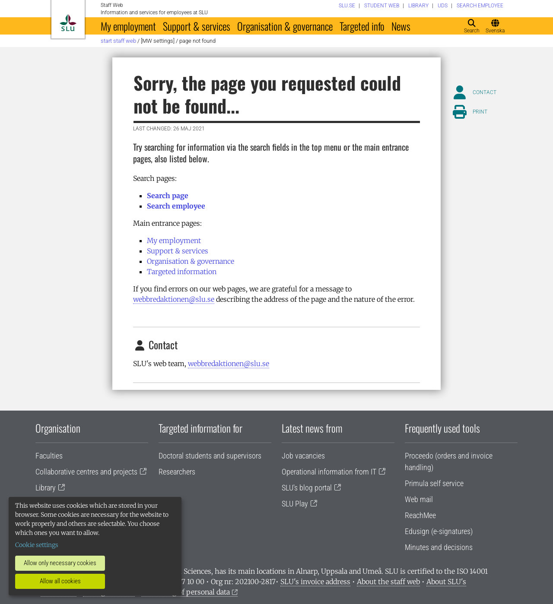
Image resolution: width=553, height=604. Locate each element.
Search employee (176, 206)
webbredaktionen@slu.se (173, 299)
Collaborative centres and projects (86, 471)
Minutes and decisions (439, 547)
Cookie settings (36, 545)
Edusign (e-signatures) (439, 531)
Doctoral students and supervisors (210, 455)
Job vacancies (303, 455)
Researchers (177, 471)
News (400, 26)
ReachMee (420, 515)
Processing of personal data (185, 592)
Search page (167, 195)
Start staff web (118, 41)
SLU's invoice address (315, 581)
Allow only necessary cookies (60, 563)
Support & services (196, 26)
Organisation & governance (285, 26)
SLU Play (295, 503)
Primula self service (434, 483)
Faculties (49, 455)
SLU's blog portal (307, 487)
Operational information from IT (329, 471)
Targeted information (181, 271)
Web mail (419, 499)
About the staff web (388, 581)
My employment (128, 26)
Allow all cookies (60, 581)
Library (45, 487)
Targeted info (362, 26)
